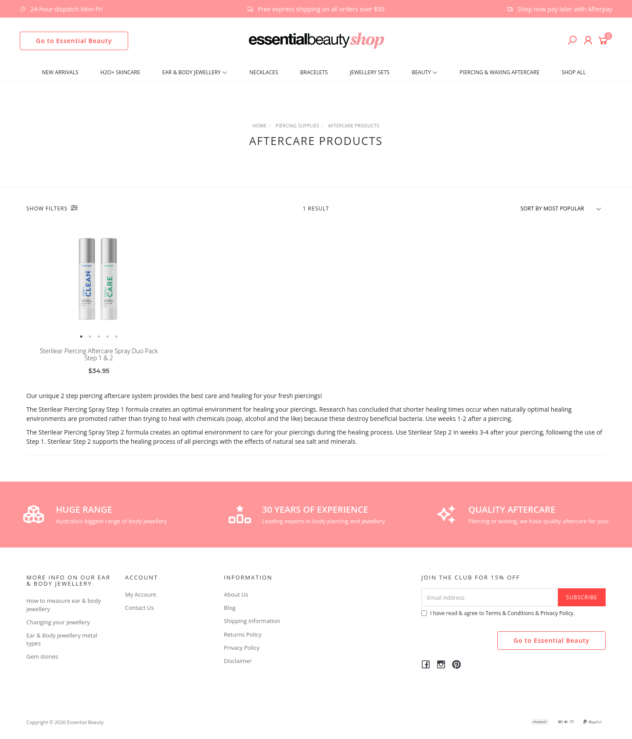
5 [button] (116, 336)
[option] (99, 279)
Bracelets (314, 72)
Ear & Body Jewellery (194, 72)
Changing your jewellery (58, 622)
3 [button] (99, 336)
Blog (230, 608)
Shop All (573, 72)
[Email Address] (489, 597)
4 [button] (107, 336)
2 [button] (90, 336)
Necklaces (263, 72)
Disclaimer (238, 661)
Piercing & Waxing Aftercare (499, 72)
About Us (236, 594)
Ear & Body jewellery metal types (61, 639)
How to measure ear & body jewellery (63, 604)
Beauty (425, 72)
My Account (140, 594)
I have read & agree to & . (498, 613)
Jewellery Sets (370, 72)
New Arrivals (60, 72)
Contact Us (139, 608)
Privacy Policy (241, 648)
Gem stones (42, 656)
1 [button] (81, 336)
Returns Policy (243, 634)
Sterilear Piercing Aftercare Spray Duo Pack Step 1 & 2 (99, 354)
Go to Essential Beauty (74, 40)
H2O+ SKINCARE (120, 72)
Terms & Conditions (509, 613)
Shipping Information (252, 621)
